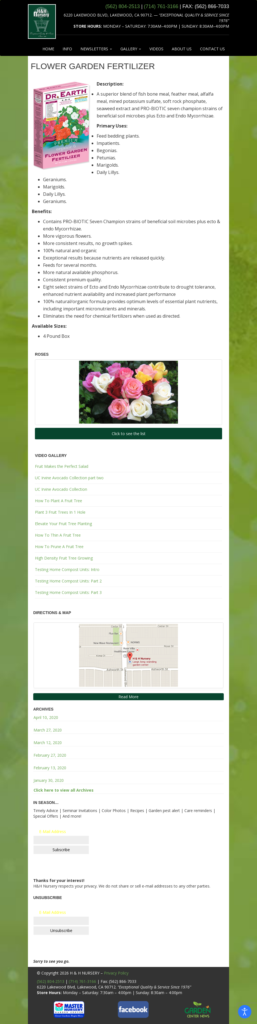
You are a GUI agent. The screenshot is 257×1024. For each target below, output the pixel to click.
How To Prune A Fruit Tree (59, 546)
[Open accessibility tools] (244, 1011)
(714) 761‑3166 (161, 6)
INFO (67, 48)
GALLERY (130, 48)
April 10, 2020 (46, 717)
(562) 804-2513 (50, 981)
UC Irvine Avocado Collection (61, 489)
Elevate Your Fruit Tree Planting (63, 523)
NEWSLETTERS (96, 48)
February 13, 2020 (50, 767)
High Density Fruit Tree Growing (64, 558)
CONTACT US (212, 48)
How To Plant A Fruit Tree (58, 500)
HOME (48, 48)
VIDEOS (156, 48)
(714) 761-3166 (82, 981)
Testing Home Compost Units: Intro (67, 569)
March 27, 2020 (48, 730)
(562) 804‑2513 (122, 6)
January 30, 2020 (49, 780)
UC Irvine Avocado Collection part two (69, 477)
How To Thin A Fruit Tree (58, 535)
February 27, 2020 (50, 755)
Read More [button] (128, 696)
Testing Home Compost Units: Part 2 (68, 581)
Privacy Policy (116, 973)
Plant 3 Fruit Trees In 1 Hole (60, 512)
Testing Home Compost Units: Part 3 (68, 592)
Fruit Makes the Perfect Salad (61, 466)
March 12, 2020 (48, 742)
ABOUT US (182, 48)
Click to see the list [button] (129, 433)
